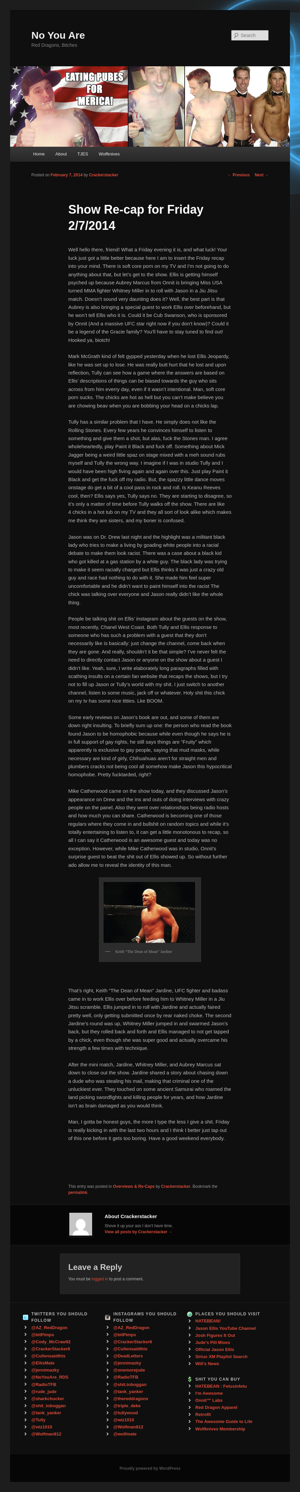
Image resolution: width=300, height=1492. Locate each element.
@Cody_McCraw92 (51, 1341)
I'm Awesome (209, 1393)
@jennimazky (45, 1370)
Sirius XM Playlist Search (221, 1356)
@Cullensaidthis (48, 1355)
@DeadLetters (128, 1355)
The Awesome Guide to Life (224, 1421)
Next (261, 175)
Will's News (207, 1363)
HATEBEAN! (208, 1320)
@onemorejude (129, 1370)
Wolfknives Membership (220, 1428)
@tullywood (125, 1412)
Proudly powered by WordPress (149, 1468)
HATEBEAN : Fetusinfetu (221, 1386)
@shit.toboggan (130, 1384)
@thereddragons (130, 1398)
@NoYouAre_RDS (49, 1377)
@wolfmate (125, 1433)
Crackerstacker (103, 175)
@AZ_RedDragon (49, 1327)
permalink (77, 1192)
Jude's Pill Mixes (212, 1342)
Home (39, 153)
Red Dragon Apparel (216, 1407)
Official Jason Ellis (214, 1349)
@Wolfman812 (46, 1433)
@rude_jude (44, 1391)
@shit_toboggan (48, 1405)
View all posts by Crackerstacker (139, 1232)
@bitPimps (42, 1334)
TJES (82, 153)
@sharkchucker (47, 1398)
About (61, 153)
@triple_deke (127, 1405)
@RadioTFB (43, 1384)
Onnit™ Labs (209, 1400)
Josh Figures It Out (215, 1335)
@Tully (38, 1419)
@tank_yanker (46, 1412)
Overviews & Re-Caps (134, 1186)
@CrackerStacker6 (50, 1348)
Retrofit (203, 1414)
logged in (100, 1279)
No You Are (58, 35)
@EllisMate (42, 1362)
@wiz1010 (41, 1426)
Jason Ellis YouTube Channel (225, 1328)
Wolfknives (109, 153)
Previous (238, 175)
